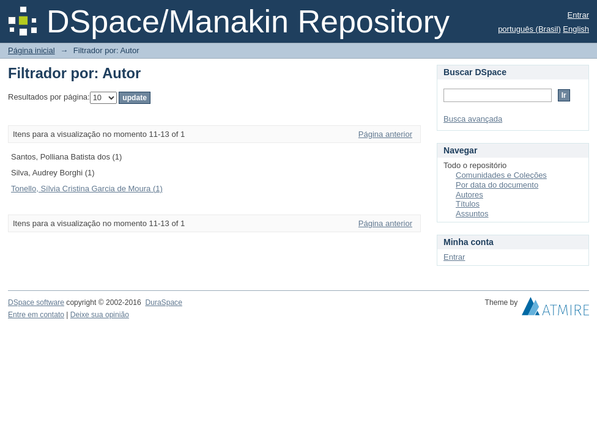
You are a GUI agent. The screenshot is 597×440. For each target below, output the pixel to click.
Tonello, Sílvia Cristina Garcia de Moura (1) (87, 188)
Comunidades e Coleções (501, 175)
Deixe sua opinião (99, 314)
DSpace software (36, 302)
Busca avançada (472, 118)
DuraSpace (163, 302)
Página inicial (31, 50)
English (576, 29)
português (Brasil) (529, 29)
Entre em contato (36, 314)
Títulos (468, 203)
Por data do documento (497, 184)
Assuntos (472, 213)
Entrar (578, 15)
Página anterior (385, 134)
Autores (469, 194)
